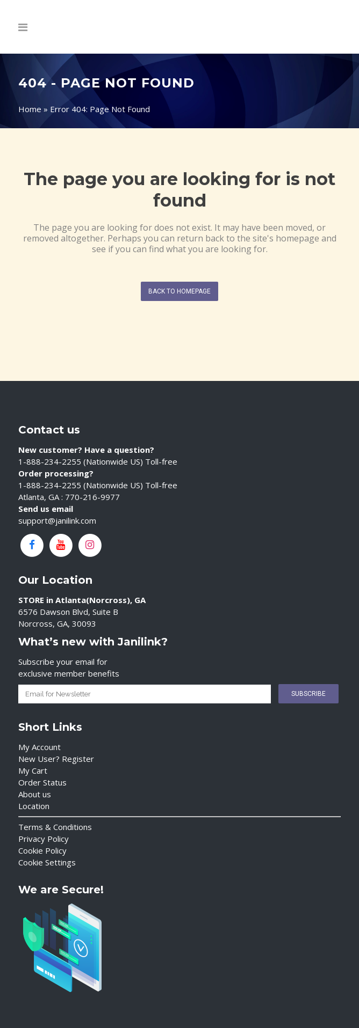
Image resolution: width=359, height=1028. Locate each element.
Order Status (42, 782)
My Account (39, 746)
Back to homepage (179, 291)
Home (29, 109)
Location (33, 806)
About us (34, 794)
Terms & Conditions (55, 826)
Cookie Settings (47, 862)
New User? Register (56, 758)
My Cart (32, 770)
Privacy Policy (43, 838)
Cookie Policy (42, 850)
